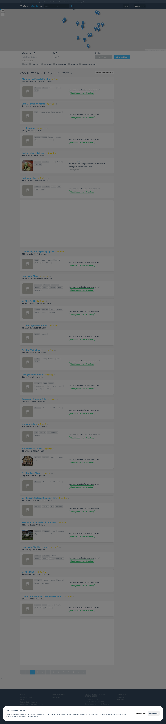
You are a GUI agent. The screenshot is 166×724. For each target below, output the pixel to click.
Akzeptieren (153, 713)
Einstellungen (141, 713)
